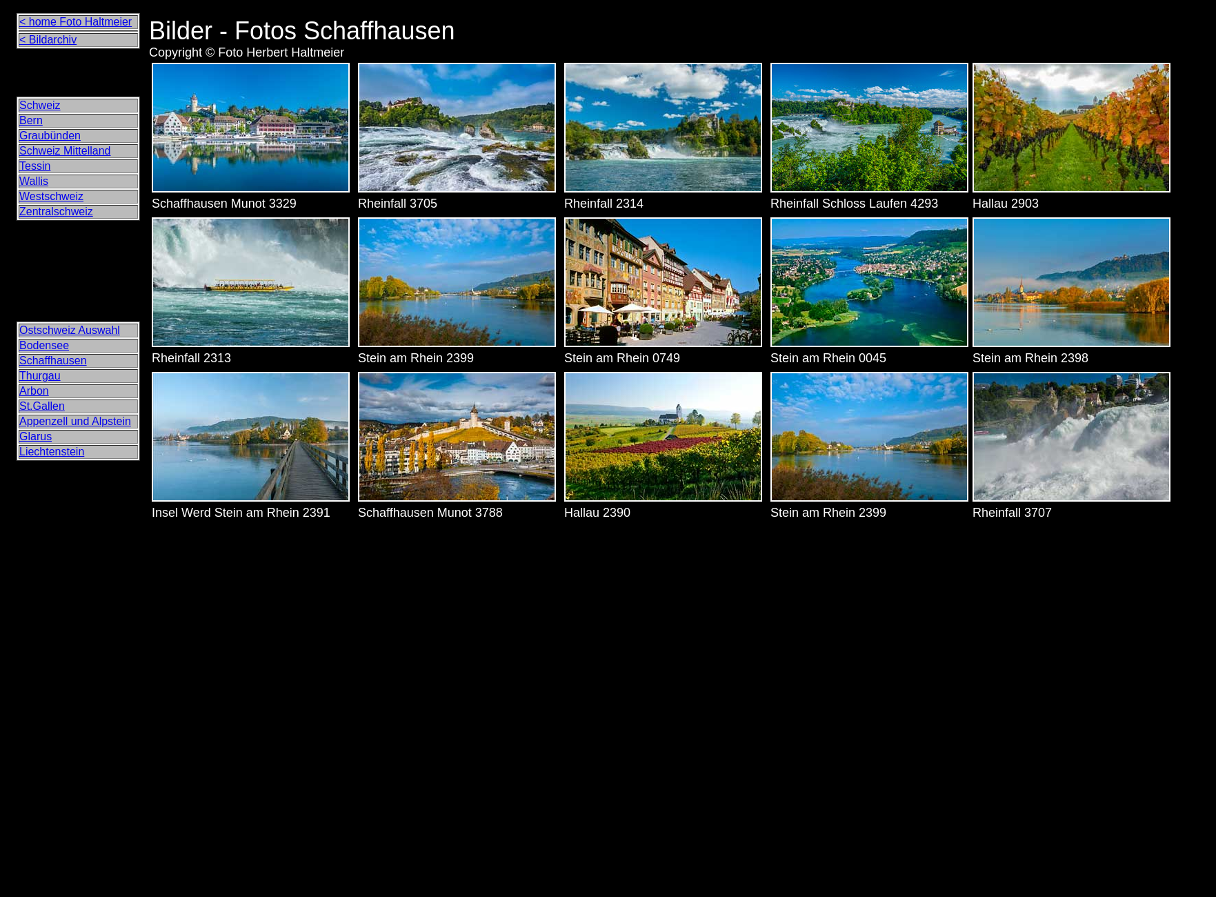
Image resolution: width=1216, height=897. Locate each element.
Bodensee (44, 345)
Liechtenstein (51, 451)
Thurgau (40, 376)
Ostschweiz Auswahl (69, 330)
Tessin (34, 166)
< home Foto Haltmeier (75, 22)
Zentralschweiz (56, 211)
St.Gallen (42, 406)
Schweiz (40, 105)
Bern (31, 120)
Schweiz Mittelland (65, 151)
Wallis (33, 181)
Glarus (35, 436)
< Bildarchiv (48, 40)
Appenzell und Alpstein (75, 421)
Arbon (34, 391)
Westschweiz (51, 196)
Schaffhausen (53, 360)
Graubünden (50, 135)
